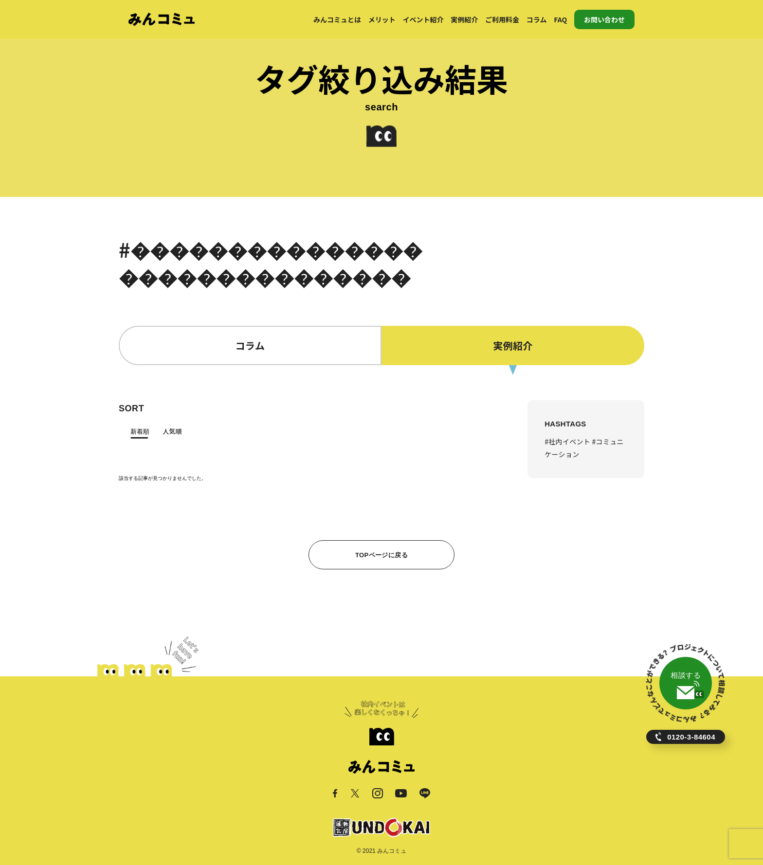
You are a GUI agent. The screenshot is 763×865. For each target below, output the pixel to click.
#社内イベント (568, 441)
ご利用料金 (502, 19)
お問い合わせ (604, 19)
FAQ (560, 19)
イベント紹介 (423, 19)
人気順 (172, 431)
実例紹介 (464, 19)
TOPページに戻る (381, 555)
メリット (382, 19)
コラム (537, 19)
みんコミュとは (337, 19)
